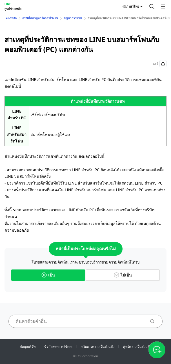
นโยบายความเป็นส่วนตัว (97, 346)
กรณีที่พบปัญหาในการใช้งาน (40, 18)
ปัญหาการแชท (73, 18)
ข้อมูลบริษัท (27, 346)
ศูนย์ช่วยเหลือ (13, 9)
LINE (8, 4)
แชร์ (159, 63)
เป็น (48, 275)
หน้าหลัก (11, 18)
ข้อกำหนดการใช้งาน (58, 346)
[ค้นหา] (151, 6)
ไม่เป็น (123, 275)
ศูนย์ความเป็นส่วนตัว (137, 346)
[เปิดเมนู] (163, 6)
